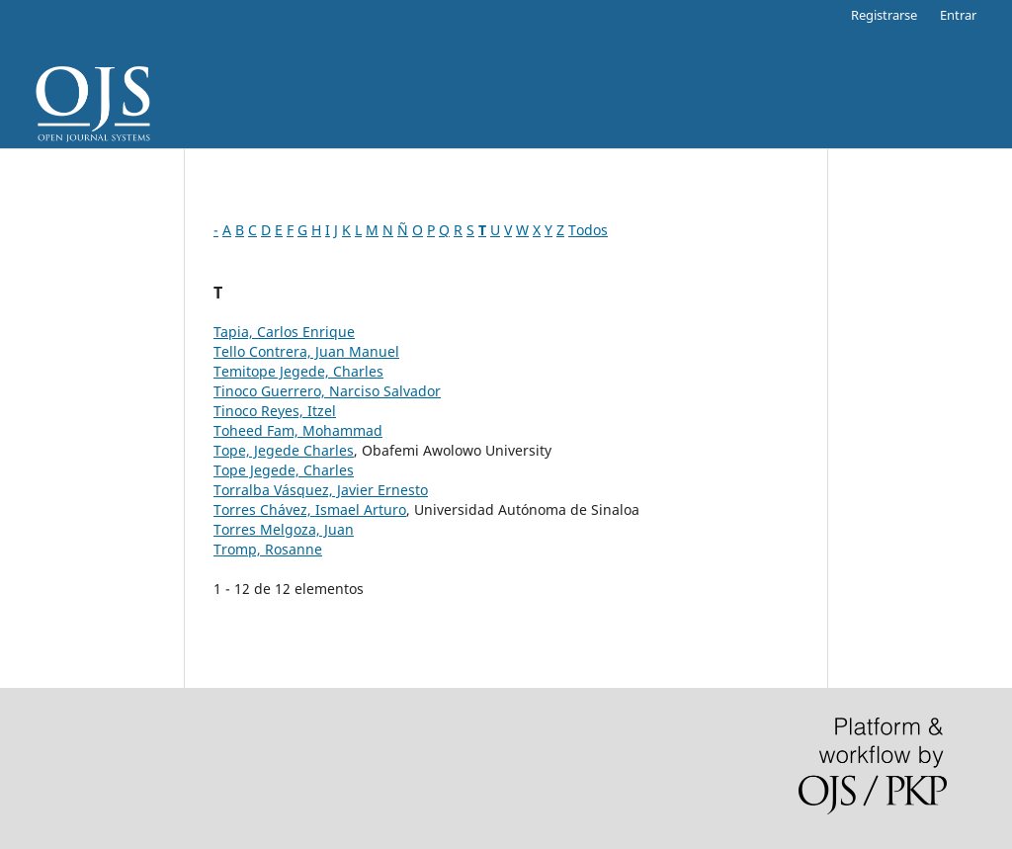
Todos (588, 229)
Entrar (958, 15)
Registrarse (884, 15)
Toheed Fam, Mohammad (297, 430)
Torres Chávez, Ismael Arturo (309, 509)
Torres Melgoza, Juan (283, 529)
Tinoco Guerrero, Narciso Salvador (327, 391)
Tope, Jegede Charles (283, 450)
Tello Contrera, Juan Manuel (306, 351)
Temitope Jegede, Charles (298, 371)
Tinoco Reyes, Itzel (274, 410)
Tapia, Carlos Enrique (284, 331)
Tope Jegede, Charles (283, 470)
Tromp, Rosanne (267, 549)
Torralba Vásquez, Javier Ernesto (320, 489)
